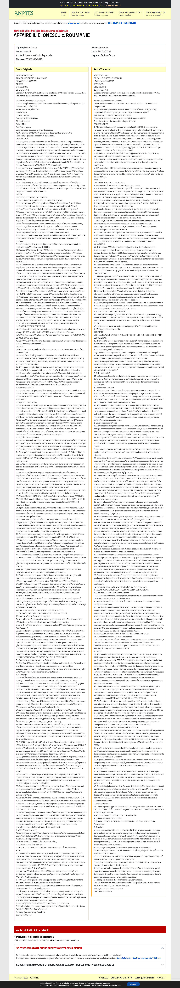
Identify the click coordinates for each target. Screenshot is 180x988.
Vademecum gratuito (121, 977)
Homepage (103, 977)
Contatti (161, 977)
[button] (81, 13)
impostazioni (115, 985)
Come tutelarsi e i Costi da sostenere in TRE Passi (139, 957)
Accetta (133, 984)
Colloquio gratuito (144, 977)
